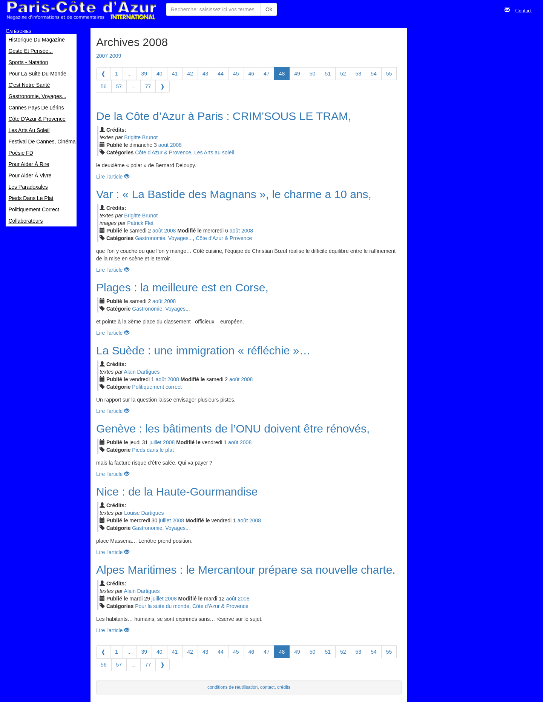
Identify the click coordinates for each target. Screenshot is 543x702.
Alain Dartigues (142, 372)
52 (343, 74)
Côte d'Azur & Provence (163, 152)
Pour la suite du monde (162, 606)
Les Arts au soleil (214, 152)
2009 (115, 56)
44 (221, 74)
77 (148, 86)
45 (236, 74)
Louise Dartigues (144, 513)
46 (251, 74)
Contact (521, 10)
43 (205, 74)
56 (104, 86)
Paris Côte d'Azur (81, 10)
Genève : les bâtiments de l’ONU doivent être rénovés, (233, 428)
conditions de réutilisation (232, 687)
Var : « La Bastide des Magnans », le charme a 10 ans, (233, 194)
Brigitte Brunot (141, 137)
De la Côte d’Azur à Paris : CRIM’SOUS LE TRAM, (223, 116)
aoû (163, 145)
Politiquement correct (157, 387)
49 (297, 74)
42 (190, 74)
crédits (283, 687)
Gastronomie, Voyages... (164, 238)
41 (175, 74)
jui (155, 442)
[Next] (162, 86)
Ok (268, 9)
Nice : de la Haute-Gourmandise (177, 491)
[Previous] (103, 73)
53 (359, 74)
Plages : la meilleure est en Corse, (182, 287)
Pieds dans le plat (153, 450)
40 (159, 74)
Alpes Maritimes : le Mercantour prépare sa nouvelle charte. (246, 569)
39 (144, 74)
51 (328, 74)
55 (389, 74)
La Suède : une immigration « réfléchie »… (203, 350)
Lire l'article (112, 177)
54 (374, 74)
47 (267, 74)
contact (267, 687)
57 (119, 86)
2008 (176, 145)
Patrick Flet (140, 223)
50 (313, 74)
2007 (102, 56)
